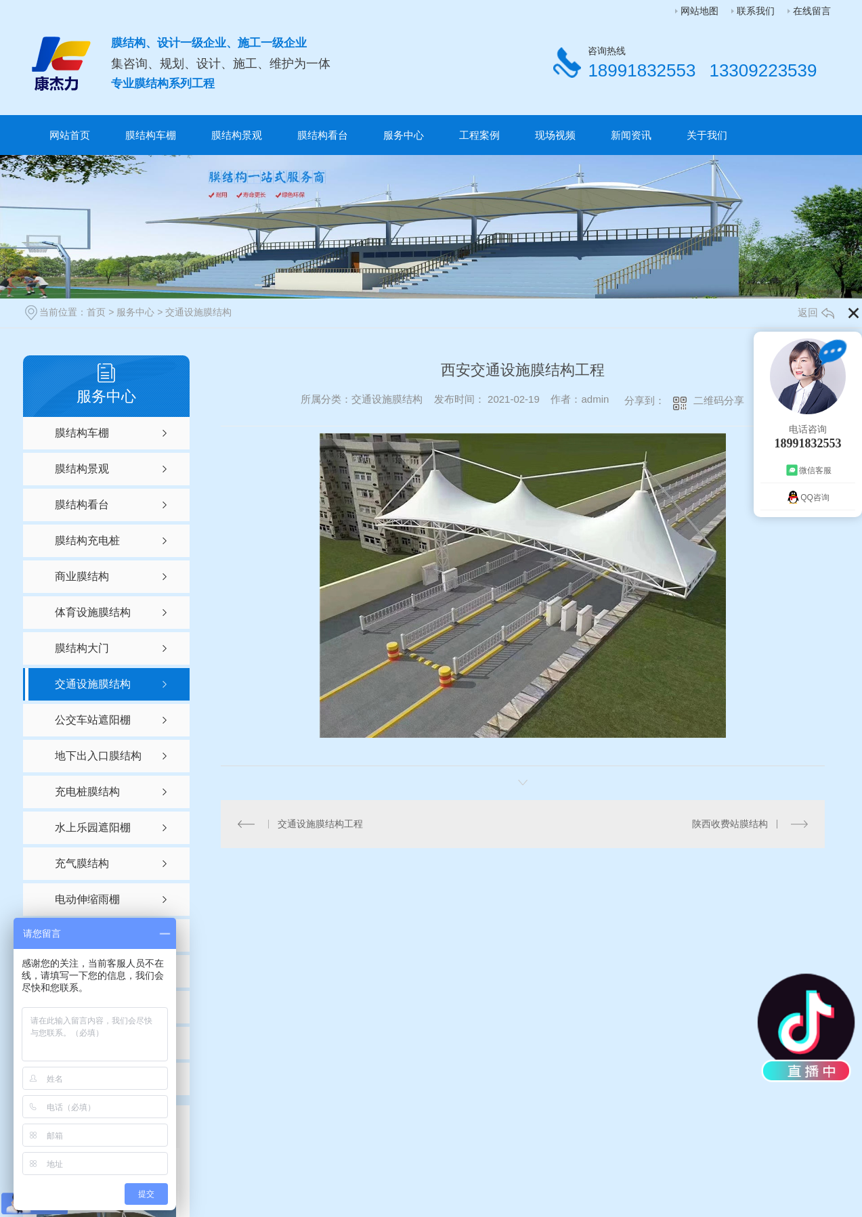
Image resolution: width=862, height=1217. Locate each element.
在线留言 (812, 10)
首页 (96, 312)
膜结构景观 (236, 135)
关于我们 (707, 135)
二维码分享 (718, 400)
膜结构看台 (322, 135)
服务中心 (403, 135)
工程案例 (479, 135)
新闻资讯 (631, 135)
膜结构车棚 (150, 135)
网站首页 (69, 135)
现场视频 (555, 135)
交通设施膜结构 (198, 312)
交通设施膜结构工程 (320, 823)
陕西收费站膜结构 (730, 823)
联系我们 (756, 10)
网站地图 (699, 10)
